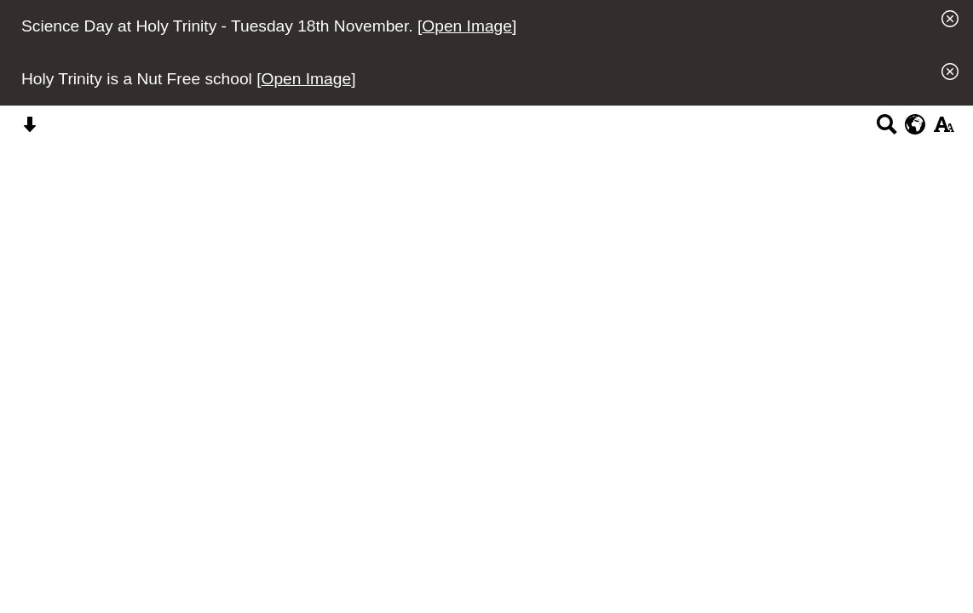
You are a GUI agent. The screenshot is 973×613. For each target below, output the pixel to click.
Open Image (467, 26)
